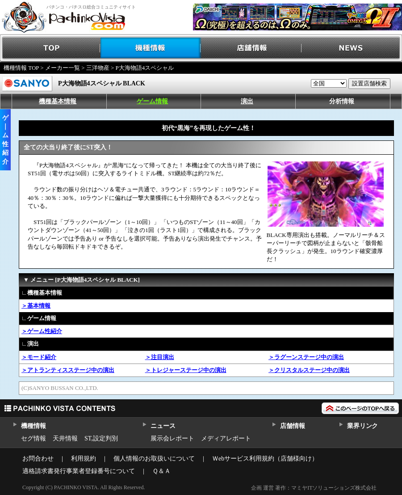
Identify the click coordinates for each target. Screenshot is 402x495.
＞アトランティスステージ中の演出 (67, 370)
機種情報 (150, 48)
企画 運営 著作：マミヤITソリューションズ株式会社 (314, 488)
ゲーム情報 (152, 101)
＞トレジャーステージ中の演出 (185, 370)
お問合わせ (38, 458)
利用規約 (83, 458)
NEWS (352, 48)
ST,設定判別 (101, 438)
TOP (50, 48)
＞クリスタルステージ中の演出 (309, 370)
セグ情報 (33, 438)
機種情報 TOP (21, 67)
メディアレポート (226, 438)
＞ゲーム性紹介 (41, 331)
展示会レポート (172, 438)
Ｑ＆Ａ (161, 471)
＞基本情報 (35, 305)
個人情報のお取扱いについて (154, 458)
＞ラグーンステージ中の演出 (306, 357)
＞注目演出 (159, 357)
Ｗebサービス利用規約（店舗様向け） (265, 458)
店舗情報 (251, 48)
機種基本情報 (57, 101)
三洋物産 (97, 67)
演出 (247, 101)
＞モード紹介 (38, 357)
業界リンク (362, 426)
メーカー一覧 (62, 67)
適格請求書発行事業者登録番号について (78, 471)
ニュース (163, 426)
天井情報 (65, 438)
